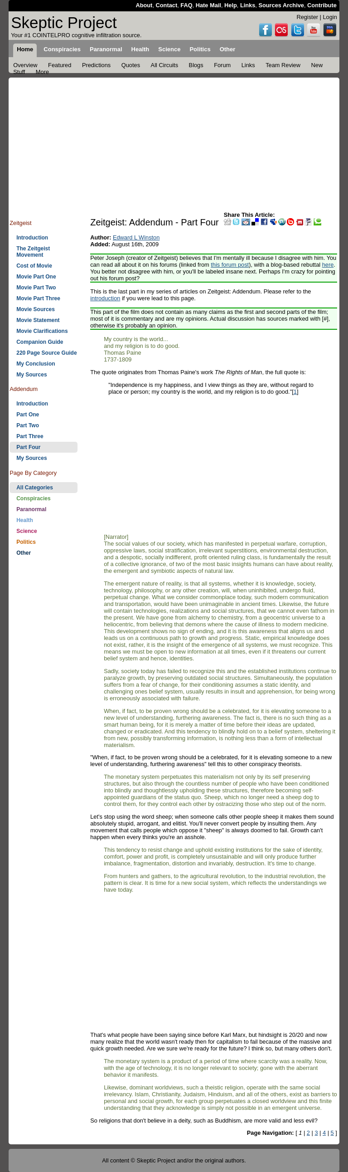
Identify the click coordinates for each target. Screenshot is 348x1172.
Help (230, 5)
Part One (27, 414)
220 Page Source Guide (46, 353)
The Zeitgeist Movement (33, 251)
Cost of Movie (34, 266)
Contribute (322, 5)
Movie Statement (37, 320)
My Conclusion (35, 364)
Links (247, 5)
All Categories (34, 487)
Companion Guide (39, 342)
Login (330, 17)
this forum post (230, 264)
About (143, 5)
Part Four (28, 447)
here (328, 264)
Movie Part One (36, 276)
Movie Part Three (38, 298)
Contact (167, 5)
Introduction (32, 237)
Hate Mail (208, 5)
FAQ (186, 5)
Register (307, 17)
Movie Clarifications (42, 331)
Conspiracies (33, 498)
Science (26, 531)
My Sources (31, 374)
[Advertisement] (174, 141)
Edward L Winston (136, 237)
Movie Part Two (36, 287)
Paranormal (31, 509)
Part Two (27, 425)
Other (23, 553)
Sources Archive (281, 5)
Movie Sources (35, 309)
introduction (105, 298)
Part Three (29, 436)
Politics (26, 542)
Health (24, 520)
